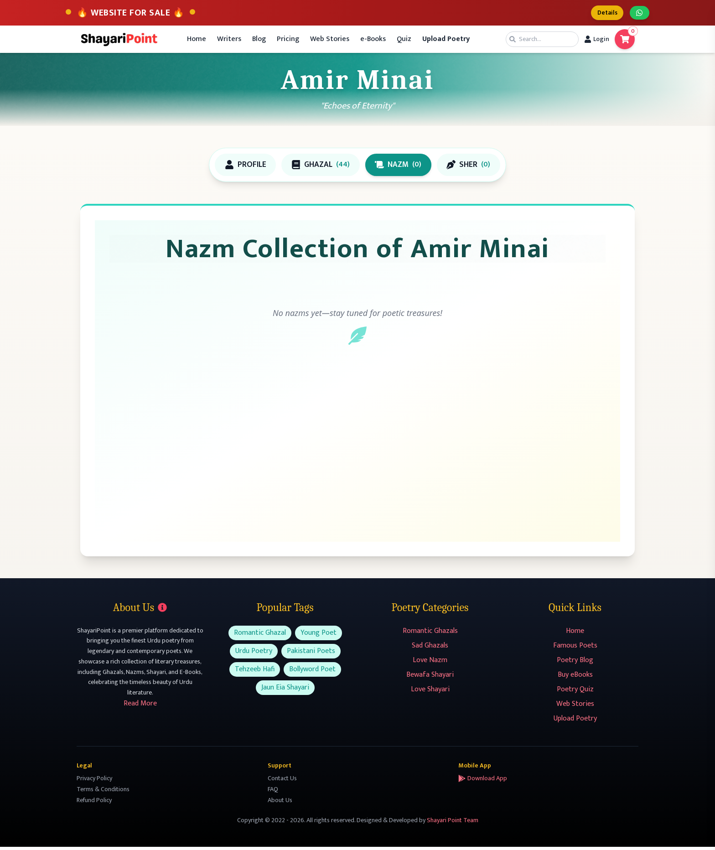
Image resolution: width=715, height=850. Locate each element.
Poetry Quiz (575, 692)
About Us (280, 803)
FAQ (273, 792)
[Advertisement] (357, 455)
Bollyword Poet (312, 672)
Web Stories (329, 41)
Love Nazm (430, 663)
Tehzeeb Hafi (255, 672)
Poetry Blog (575, 663)
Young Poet (319, 636)
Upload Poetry (575, 721)
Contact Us (282, 781)
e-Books (373, 41)
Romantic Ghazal (260, 636)
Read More (140, 706)
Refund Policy (94, 803)
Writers (229, 41)
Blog (259, 41)
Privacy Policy (94, 781)
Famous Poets (575, 649)
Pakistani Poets (311, 654)
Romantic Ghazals (430, 634)
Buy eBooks (575, 678)
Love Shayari (430, 692)
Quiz (404, 41)
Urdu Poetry (253, 654)
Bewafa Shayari (430, 678)
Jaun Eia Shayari (285, 690)
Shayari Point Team (452, 823)
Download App (482, 781)
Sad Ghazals (430, 649)
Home (196, 41)
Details (603, 13)
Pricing (288, 41)
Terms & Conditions (103, 792)
